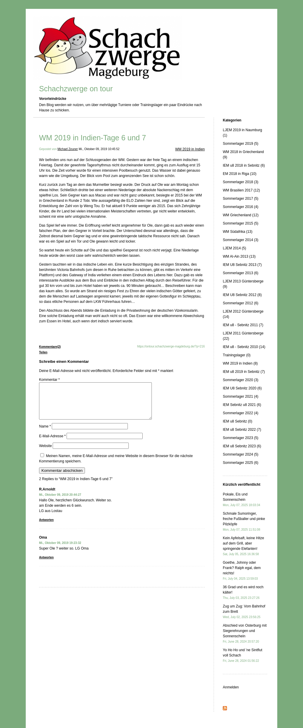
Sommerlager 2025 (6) (240, 463)
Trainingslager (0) (237, 355)
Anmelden (231, 687)
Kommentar (49, 380)
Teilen (43, 352)
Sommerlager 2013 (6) (240, 273)
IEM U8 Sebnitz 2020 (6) (242, 388)
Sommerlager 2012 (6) (240, 303)
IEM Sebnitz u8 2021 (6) (242, 405)
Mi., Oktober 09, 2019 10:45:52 (99, 149)
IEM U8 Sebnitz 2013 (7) (242, 265)
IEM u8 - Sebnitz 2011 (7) (243, 325)
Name (45, 433)
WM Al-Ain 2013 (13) (239, 256)
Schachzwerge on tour (76, 88)
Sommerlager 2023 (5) (240, 438)
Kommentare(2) (50, 346)
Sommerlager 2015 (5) (240, 223)
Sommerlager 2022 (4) (240, 413)
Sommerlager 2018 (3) (240, 182)
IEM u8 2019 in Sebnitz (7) (244, 372)
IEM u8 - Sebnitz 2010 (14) (244, 347)
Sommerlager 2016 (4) (240, 207)
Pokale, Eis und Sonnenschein (241, 499)
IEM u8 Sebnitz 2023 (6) (242, 446)
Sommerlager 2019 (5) (240, 144)
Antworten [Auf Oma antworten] (46, 564)
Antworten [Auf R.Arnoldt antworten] (46, 527)
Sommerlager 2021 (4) (240, 396)
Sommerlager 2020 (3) (240, 380)
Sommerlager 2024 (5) (240, 454)
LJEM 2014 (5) (234, 248)
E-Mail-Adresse (52, 443)
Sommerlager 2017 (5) (240, 198)
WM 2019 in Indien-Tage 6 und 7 (92, 138)
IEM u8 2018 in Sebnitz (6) (244, 165)
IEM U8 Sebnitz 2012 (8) (242, 295)
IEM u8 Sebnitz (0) (237, 421)
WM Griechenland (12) (241, 215)
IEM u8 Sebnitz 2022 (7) (242, 430)
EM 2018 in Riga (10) (239, 174)
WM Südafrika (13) (237, 232)
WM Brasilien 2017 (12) (241, 190)
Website (45, 453)
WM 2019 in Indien (190, 149)
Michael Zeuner (67, 149)
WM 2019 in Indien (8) (240, 363)
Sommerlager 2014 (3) (240, 240)
